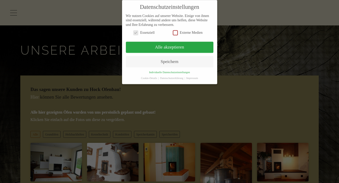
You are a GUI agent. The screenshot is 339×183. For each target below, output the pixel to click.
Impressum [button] (192, 75)
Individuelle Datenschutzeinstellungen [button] (169, 69)
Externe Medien (188, 29)
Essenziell (144, 29)
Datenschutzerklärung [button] (172, 75)
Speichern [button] (169, 58)
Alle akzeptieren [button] (169, 44)
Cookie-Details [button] (149, 75)
